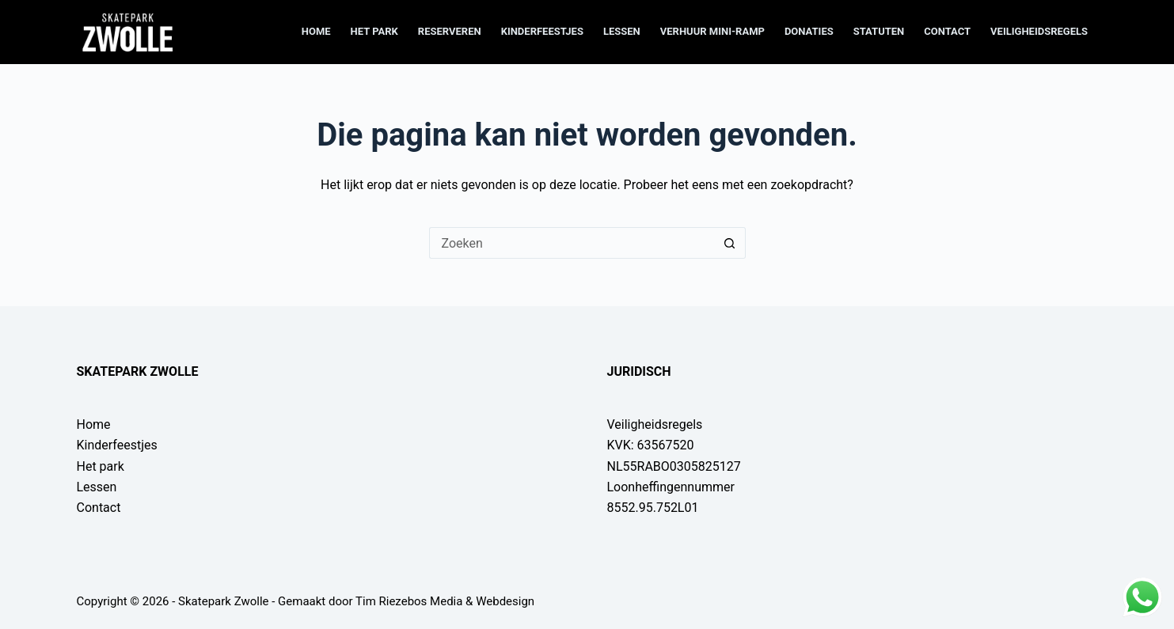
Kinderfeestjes (542, 31)
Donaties (809, 31)
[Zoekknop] (730, 243)
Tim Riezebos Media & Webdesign (444, 601)
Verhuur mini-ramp (712, 31)
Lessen (621, 31)
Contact (947, 31)
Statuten (879, 31)
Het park (374, 31)
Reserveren (449, 31)
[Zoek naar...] (571, 243)
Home (316, 31)
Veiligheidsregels (1039, 31)
